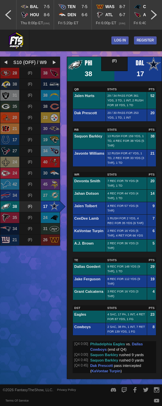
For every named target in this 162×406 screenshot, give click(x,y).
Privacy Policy (66, 390)
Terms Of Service (17, 400)
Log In (120, 40)
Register (145, 40)
